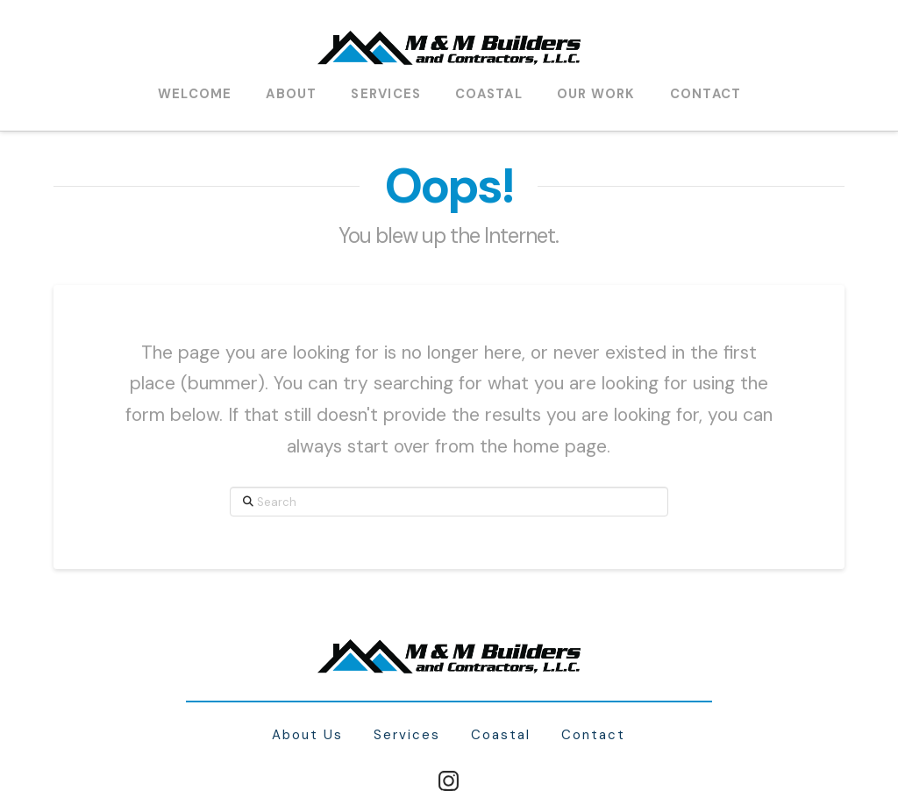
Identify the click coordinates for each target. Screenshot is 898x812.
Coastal (501, 735)
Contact (593, 735)
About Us (307, 735)
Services (407, 735)
